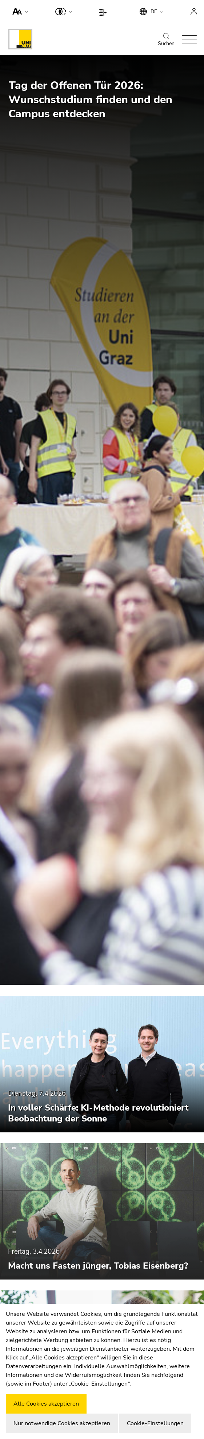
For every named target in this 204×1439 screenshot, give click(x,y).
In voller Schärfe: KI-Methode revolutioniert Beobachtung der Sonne (98, 1113)
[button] (18, 11)
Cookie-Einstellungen (155, 1423)
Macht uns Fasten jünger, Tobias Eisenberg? (98, 1266)
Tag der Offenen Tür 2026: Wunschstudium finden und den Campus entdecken (90, 99)
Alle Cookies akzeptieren (46, 1404)
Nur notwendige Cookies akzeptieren (61, 1423)
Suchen (166, 40)
